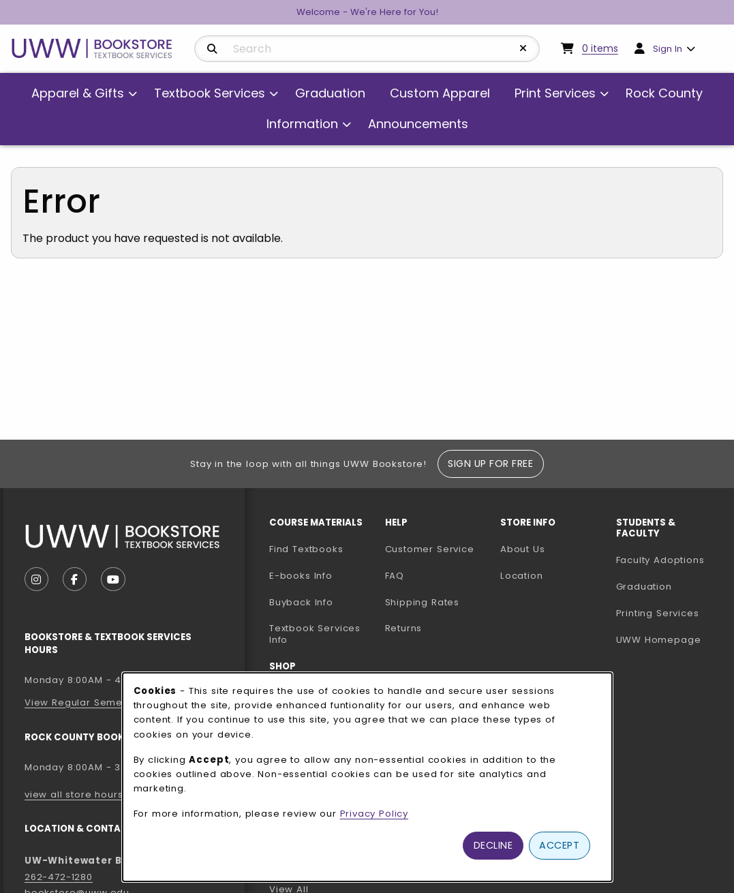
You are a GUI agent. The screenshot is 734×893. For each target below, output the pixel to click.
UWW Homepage (668, 639)
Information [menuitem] (302, 123)
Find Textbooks (306, 549)
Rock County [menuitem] (664, 93)
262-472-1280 (59, 877)
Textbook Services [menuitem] (209, 93)
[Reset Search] (523, 48)
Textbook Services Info (321, 634)
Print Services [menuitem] (555, 93)
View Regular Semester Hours (99, 702)
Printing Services (668, 613)
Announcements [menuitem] (418, 123)
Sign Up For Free (490, 463)
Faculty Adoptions (668, 559)
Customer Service (429, 549)
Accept (559, 845)
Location (521, 575)
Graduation (644, 586)
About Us (522, 549)
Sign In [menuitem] (667, 48)
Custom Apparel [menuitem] (440, 93)
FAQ (394, 575)
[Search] (212, 49)
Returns (404, 628)
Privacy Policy (374, 813)
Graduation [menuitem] (330, 93)
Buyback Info (301, 602)
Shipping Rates (422, 602)
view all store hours (74, 794)
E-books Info (301, 575)
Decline (493, 845)
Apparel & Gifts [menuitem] (77, 93)
